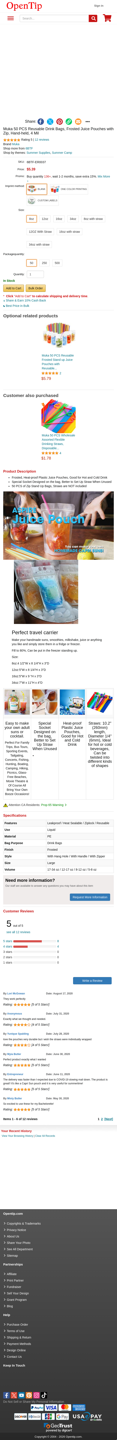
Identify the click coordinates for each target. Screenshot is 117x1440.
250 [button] (44, 263)
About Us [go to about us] (13, 1236)
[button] (37, 189)
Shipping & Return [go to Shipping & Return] (19, 1337)
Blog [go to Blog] (10, 1306)
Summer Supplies (38, 152)
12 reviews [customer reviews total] (42, 139)
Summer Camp (62, 152)
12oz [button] (45, 219)
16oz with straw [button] (69, 231)
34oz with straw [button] (39, 244)
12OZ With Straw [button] (40, 231)
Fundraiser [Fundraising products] (14, 1287)
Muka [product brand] (15, 144)
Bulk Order (35, 288)
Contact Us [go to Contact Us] (14, 1356)
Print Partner (15, 1280)
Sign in (98, 5)
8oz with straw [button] (93, 219)
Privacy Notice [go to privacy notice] (16, 1230)
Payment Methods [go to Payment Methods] (19, 1344)
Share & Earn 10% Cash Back (24, 300)
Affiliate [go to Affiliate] (12, 1274)
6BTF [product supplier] (29, 148)
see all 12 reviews (18, 932)
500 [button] (57, 263)
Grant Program (17, 1299)
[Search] (93, 18)
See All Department (10, 18)
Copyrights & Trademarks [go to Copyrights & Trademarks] (24, 1223)
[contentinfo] (24, 6)
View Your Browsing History (17, 1135)
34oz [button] (73, 219)
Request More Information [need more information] (90, 897)
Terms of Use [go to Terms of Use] (15, 1331)
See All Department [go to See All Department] (20, 1249)
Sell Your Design (18, 1293)
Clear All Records (45, 1135)
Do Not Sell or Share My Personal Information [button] (33, 1401)
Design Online (16, 1350)
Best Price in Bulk (16, 305)
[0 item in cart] (107, 19)
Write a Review (92, 980)
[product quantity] (35, 274)
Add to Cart (13, 288)
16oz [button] (59, 219)
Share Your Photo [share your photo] (18, 1243)
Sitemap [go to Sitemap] (12, 1255)
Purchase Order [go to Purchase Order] (17, 1324)
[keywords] (54, 18)
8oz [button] (31, 219)
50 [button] (31, 263)
